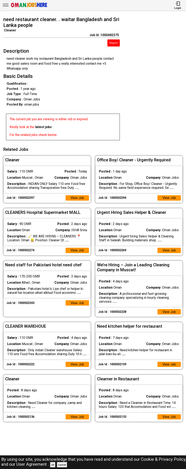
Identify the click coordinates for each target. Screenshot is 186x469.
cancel (62, 464)
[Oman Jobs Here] (29, 7)
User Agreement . (32, 464)
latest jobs (43, 127)
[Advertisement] (155, 79)
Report (113, 42)
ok (52, 464)
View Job (77, 197)
